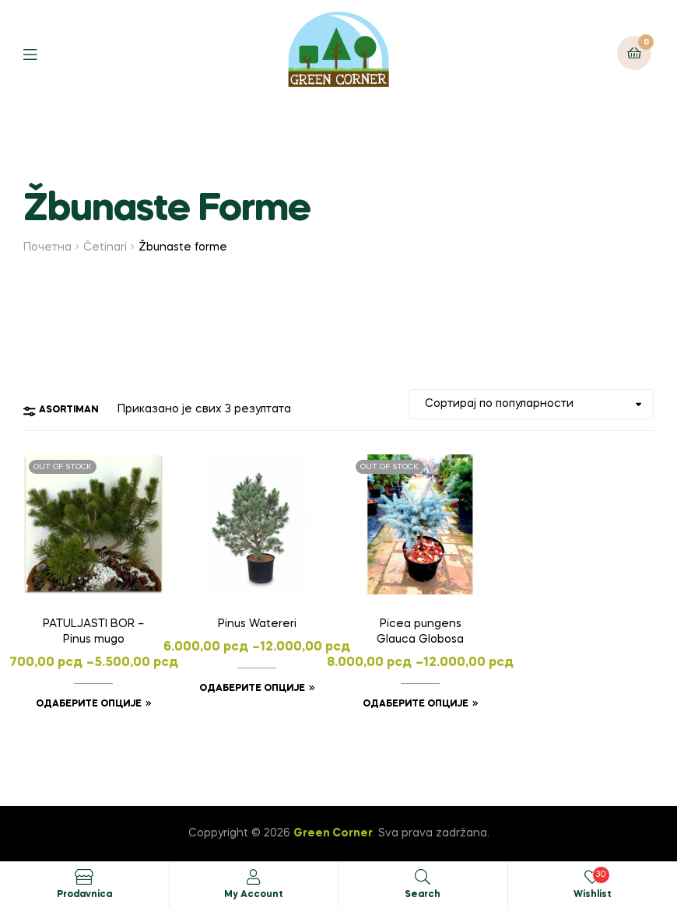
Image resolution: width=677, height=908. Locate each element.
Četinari (105, 247)
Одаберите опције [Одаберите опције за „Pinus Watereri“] (252, 688)
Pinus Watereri (257, 624)
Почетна (47, 247)
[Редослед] (531, 404)
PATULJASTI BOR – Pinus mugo (93, 632)
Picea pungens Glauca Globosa (420, 632)
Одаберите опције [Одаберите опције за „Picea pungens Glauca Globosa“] (415, 704)
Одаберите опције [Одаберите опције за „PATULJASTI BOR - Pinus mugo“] (89, 704)
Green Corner (333, 833)
